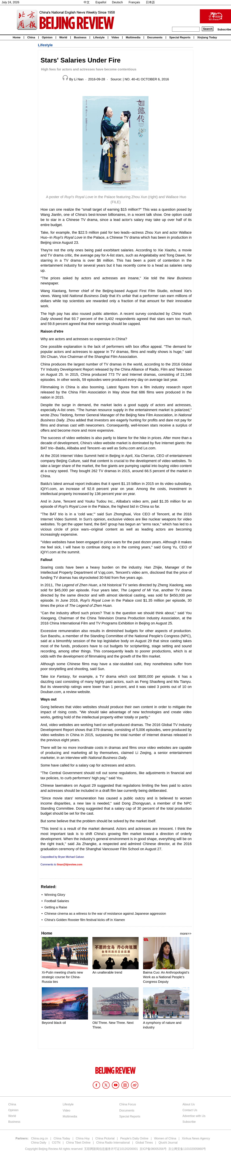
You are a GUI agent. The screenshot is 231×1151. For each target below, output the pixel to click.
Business (80, 37)
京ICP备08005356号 (153, 1149)
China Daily (38, 1142)
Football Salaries (56, 901)
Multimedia (133, 37)
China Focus (127, 1104)
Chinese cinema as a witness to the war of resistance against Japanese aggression (105, 913)
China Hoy (83, 1138)
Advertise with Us (193, 1116)
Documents (155, 37)
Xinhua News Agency (196, 1138)
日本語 (150, 2)
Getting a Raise (55, 907)
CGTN (56, 1142)
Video (115, 37)
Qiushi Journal (168, 1142)
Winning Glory (54, 894)
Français (134, 2)
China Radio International (113, 1142)
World (63, 37)
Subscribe (224, 29)
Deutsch (117, 2)
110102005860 (193, 1149)
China (31, 37)
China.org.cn (39, 1138)
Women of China (165, 1138)
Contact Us (189, 1110)
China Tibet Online (78, 1142)
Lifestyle (99, 37)
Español (100, 2)
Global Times (144, 1142)
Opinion (47, 37)
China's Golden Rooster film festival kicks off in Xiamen (84, 920)
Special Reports (180, 37)
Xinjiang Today (207, 37)
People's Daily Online (134, 1138)
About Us (188, 1104)
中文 (87, 2)
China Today (62, 1138)
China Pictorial (105, 1138)
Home (16, 37)
